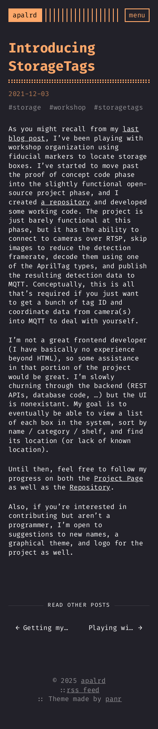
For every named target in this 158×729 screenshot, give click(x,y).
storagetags (120, 107)
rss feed (83, 689)
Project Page (118, 478)
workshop (70, 107)
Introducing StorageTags (51, 57)
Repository (90, 487)
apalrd (93, 680)
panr (113, 698)
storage (27, 107)
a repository (65, 202)
